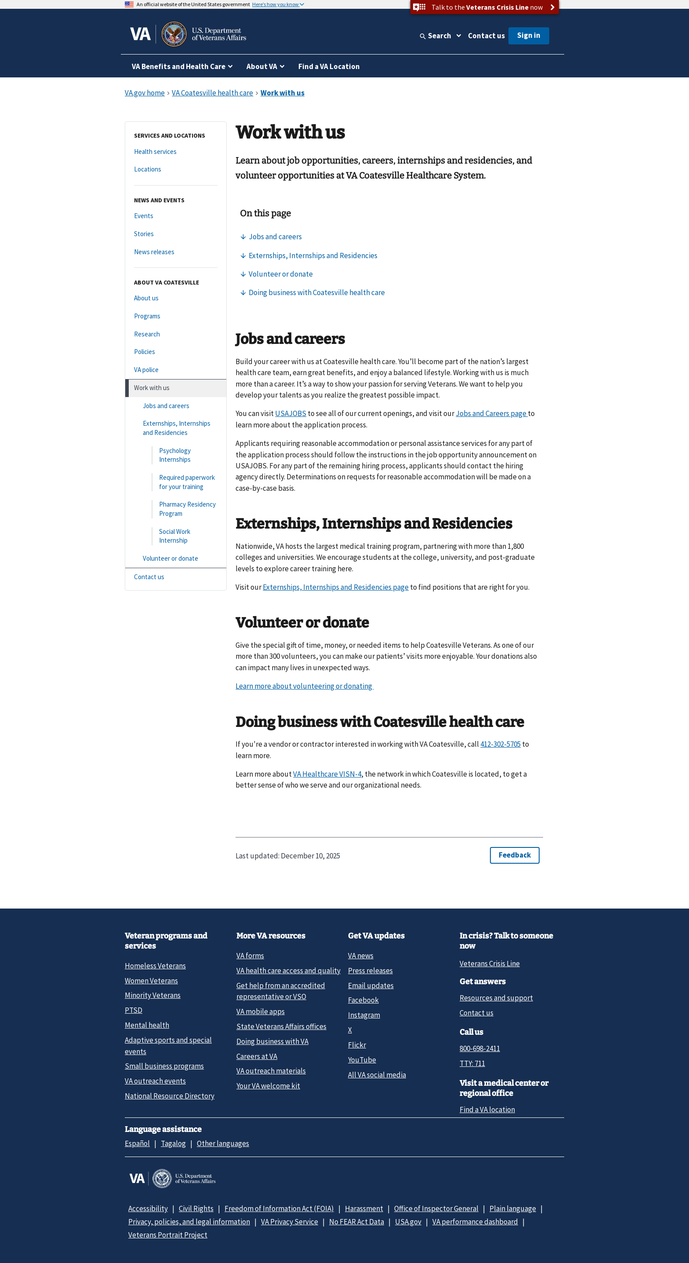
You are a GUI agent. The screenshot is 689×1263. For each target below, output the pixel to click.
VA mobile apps (260, 1011)
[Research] (175, 334)
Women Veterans (151, 981)
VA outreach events (155, 1081)
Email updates (371, 985)
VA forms (250, 955)
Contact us (486, 35)
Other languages (223, 1143)
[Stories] (175, 234)
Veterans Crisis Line (490, 963)
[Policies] (175, 352)
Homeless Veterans (155, 966)
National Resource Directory (169, 1096)
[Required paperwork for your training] (175, 482)
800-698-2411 (480, 1048)
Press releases (370, 970)
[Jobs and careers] (175, 406)
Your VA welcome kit (268, 1086)
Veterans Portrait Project (167, 1235)
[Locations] (175, 170)
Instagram (364, 1015)
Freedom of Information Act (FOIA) (279, 1208)
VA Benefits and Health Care (178, 66)
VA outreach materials (271, 1071)
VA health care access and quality (288, 970)
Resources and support (496, 998)
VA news (361, 955)
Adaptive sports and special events (168, 1045)
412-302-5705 (500, 744)
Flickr (357, 1045)
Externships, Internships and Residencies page (336, 587)
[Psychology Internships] (175, 455)
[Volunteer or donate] (175, 559)
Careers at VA (256, 1056)
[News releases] (175, 252)
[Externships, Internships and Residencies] (175, 428)
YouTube (362, 1060)
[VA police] (175, 370)
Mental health (147, 1025)
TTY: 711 (472, 1063)
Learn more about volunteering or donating (305, 686)
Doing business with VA (272, 1041)
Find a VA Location (329, 66)
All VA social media (377, 1075)
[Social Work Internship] (175, 536)
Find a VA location (487, 1109)
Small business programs (164, 1066)
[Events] (175, 216)
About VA (262, 66)
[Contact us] (175, 577)
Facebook (363, 1000)
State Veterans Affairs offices (281, 1026)
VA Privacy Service (289, 1221)
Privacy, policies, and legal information (189, 1221)
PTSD (133, 1010)
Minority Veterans (153, 995)
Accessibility (148, 1208)
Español (137, 1143)
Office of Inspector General (436, 1208)
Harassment (364, 1208)
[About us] (175, 298)
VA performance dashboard (475, 1221)
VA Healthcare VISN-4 (327, 774)
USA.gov (408, 1221)
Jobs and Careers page (492, 413)
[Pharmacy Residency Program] (175, 509)
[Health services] (175, 152)
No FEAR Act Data (356, 1221)
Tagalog (173, 1143)
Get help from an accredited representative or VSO (280, 991)
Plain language (513, 1208)
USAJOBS (290, 413)
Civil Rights (196, 1208)
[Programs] (175, 316)
